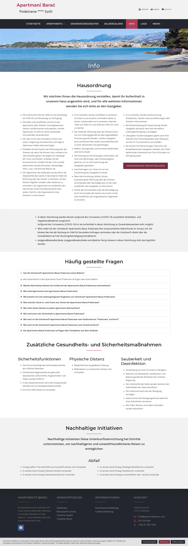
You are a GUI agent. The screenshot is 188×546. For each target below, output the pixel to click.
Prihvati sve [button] (164, 542)
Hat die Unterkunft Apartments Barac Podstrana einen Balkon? (53, 273)
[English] (155, 9)
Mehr (157, 24)
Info (132, 24)
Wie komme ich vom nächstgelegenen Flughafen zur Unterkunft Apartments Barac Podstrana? (69, 297)
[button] (145, 166)
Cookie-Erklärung (104, 511)
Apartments (55, 24)
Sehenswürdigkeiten (84, 24)
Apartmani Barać (36, 5)
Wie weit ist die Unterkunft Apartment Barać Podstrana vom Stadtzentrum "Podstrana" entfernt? (71, 319)
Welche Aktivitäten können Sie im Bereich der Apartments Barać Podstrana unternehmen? (67, 285)
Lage (144, 24)
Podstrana (62, 507)
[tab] (94, 273)
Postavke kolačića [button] (149, 542)
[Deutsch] (166, 9)
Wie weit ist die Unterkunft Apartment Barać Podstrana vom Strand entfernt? (61, 325)
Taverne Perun (64, 518)
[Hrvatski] (143, 9)
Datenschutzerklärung (107, 507)
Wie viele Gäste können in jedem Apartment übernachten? (51, 308)
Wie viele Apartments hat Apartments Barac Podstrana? (50, 291)
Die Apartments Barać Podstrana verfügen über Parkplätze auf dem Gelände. (60, 330)
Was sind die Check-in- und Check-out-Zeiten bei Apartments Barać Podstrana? (61, 302)
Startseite (33, 24)
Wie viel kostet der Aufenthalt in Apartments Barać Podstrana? (54, 313)
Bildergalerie (113, 24)
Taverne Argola (65, 515)
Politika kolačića (178, 542)
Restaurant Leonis (66, 511)
